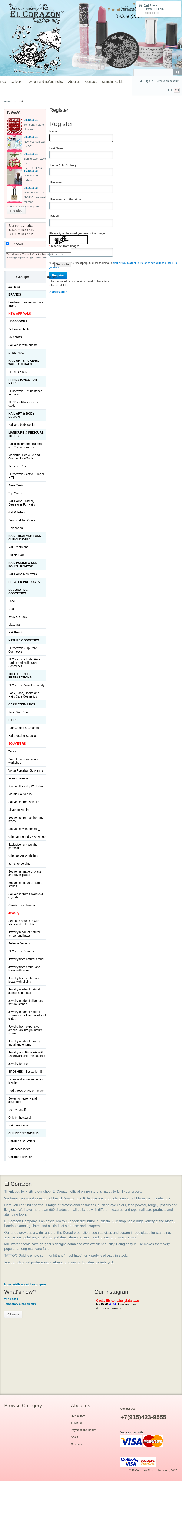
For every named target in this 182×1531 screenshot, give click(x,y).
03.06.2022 (31, 187)
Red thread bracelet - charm (26, 1090)
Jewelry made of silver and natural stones (26, 1002)
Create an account (168, 81)
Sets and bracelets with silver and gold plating (23, 922)
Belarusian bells (18, 329)
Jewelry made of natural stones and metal (24, 991)
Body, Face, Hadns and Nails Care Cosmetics (23, 694)
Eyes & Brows (17, 616)
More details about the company (25, 1284)
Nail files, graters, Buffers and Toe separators (25, 445)
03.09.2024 (31, 137)
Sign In (148, 81)
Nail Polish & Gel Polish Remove (22, 564)
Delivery (16, 81)
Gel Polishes (16, 512)
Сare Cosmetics (21, 704)
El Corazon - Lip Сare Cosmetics (22, 649)
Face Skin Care (18, 712)
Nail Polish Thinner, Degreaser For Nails (21, 502)
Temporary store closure (20, 1303)
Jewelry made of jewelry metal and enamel (24, 1042)
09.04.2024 (31, 153)
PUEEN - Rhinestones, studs (23, 404)
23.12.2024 (31, 120)
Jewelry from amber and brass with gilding (24, 979)
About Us (74, 81)
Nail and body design (22, 424)
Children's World (23, 1133)
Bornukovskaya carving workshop (23, 761)
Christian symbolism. (22, 905)
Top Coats (15, 493)
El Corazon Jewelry (21, 951)
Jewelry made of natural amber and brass (24, 933)
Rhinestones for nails (22, 381)
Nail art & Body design (21, 415)
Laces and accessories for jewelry (25, 1081)
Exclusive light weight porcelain (22, 846)
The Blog (16, 210)
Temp (12, 751)
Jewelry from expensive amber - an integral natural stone (25, 1030)
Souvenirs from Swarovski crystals (25, 895)
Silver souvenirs (18, 809)
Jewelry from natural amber (26, 959)
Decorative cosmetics (18, 591)
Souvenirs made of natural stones (25, 884)
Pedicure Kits (17, 466)
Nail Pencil (15, 632)
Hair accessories (19, 1149)
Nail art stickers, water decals (23, 362)
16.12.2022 (31, 170)
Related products (24, 582)
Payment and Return (83, 1430)
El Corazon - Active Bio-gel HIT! (26, 475)
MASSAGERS (17, 321)
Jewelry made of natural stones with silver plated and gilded (27, 1015)
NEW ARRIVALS (19, 313)
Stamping (16, 352)
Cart (146, 5)
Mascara (14, 624)
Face (11, 601)
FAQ (3, 81)
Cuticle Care (16, 555)
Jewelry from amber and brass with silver (24, 968)
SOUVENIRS (17, 743)
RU (170, 90)
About (74, 1437)
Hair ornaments (18, 1125)
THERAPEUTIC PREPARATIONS (20, 675)
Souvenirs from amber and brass (25, 819)
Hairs (13, 720)
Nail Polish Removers (22, 574)
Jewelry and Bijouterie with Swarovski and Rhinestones (26, 1054)
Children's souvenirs (21, 1141)
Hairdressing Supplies (22, 735)
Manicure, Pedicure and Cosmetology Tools (24, 456)
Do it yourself (17, 1109)
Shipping (76, 1422)
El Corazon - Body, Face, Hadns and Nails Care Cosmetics (24, 663)
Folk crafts (15, 337)
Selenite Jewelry (19, 943)
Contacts (91, 81)
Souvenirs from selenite (23, 802)
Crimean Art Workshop (23, 855)
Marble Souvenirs (20, 794)
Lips (11, 609)
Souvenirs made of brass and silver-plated (24, 873)
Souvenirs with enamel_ (24, 829)
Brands (14, 294)
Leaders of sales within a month (26, 304)
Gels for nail (16, 528)
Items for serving (19, 863)
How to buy (78, 1415)
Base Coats (16, 485)
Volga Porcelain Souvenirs (25, 770)
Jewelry (13, 913)
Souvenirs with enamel (23, 345)
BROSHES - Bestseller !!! (25, 1071)
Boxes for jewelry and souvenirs (22, 1100)
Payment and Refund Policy (44, 81)
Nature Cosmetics (23, 640)
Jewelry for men (18, 1063)
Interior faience (18, 778)
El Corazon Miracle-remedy (26, 685)
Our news (14, 244)
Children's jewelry (20, 1156)
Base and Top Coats (21, 520)
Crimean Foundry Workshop (27, 836)
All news (13, 1314)
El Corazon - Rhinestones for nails (25, 392)
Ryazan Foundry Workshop (26, 786)
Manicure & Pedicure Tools (26, 434)
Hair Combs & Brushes (23, 728)
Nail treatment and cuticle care (24, 537)
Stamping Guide (112, 81)
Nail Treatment (18, 547)
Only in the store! (19, 1117)
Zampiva (14, 286)
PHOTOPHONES (20, 372)
